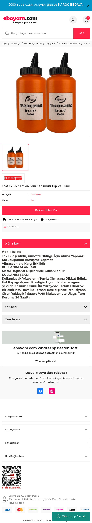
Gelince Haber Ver (46, 210)
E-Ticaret (38, 520)
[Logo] (19, 19)
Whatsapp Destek (71, 516)
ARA (81, 33)
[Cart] (86, 20)
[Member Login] (73, 20)
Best (33, 200)
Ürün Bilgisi (12, 243)
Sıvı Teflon (36, 194)
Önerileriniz (12, 319)
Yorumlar (11, 307)
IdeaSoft (27, 520)
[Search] (46, 33)
